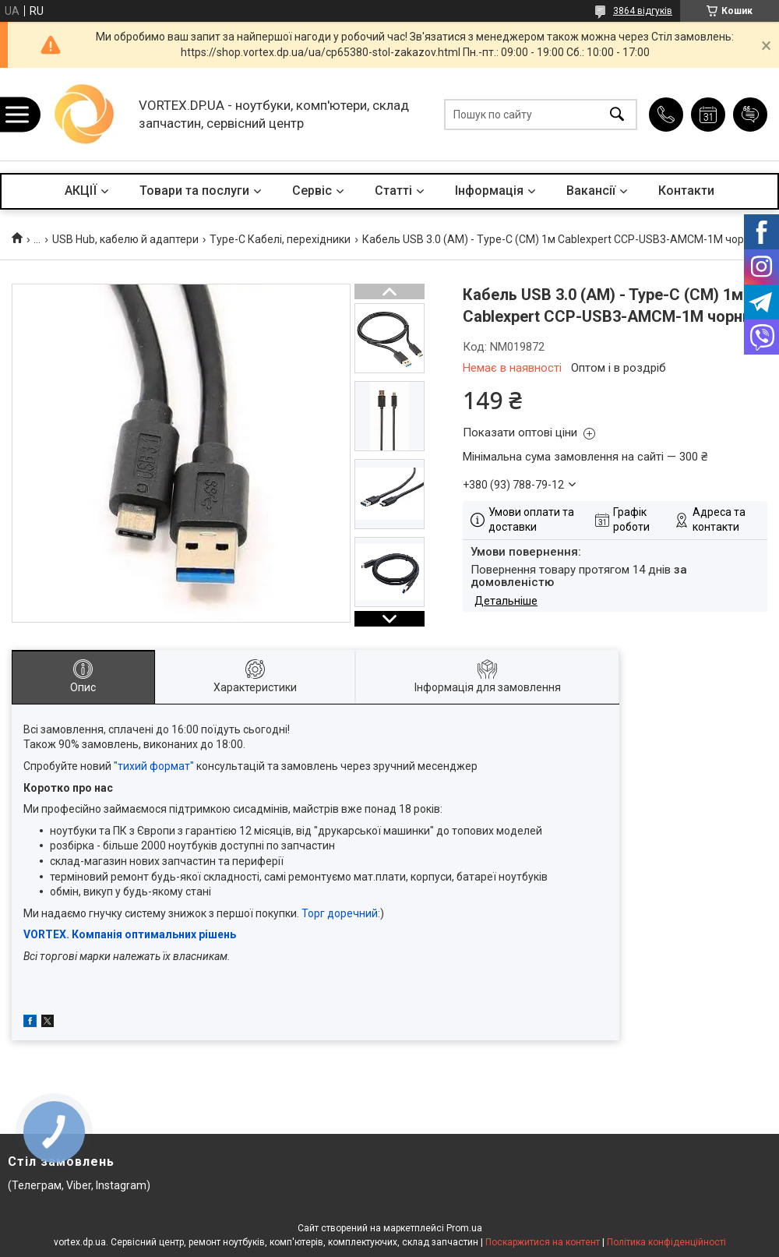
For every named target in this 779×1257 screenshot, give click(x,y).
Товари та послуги (194, 190)
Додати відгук (750, 114)
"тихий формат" (154, 766)
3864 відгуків (642, 10)
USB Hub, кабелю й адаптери (125, 239)
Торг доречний (339, 913)
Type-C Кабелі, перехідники (280, 239)
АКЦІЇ (81, 190)
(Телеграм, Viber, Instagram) (79, 1185)
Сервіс (312, 190)
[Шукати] (617, 114)
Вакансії (590, 190)
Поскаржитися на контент (542, 1242)
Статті (393, 190)
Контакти (686, 190)
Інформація (489, 190)
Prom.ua (464, 1228)
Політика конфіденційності (666, 1242)
